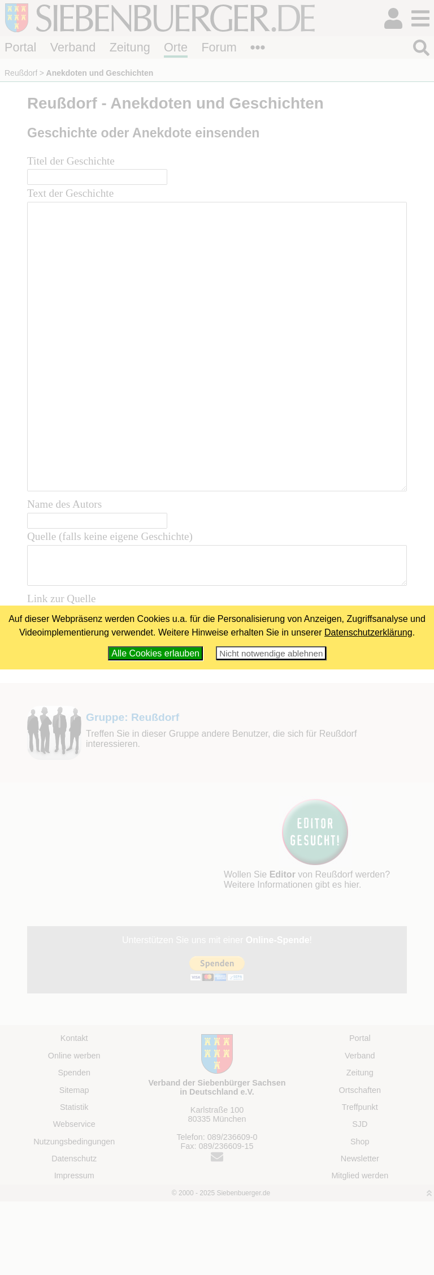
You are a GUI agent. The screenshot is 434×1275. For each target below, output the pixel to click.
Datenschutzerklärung (368, 632)
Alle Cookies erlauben (155, 653)
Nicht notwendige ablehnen (271, 653)
